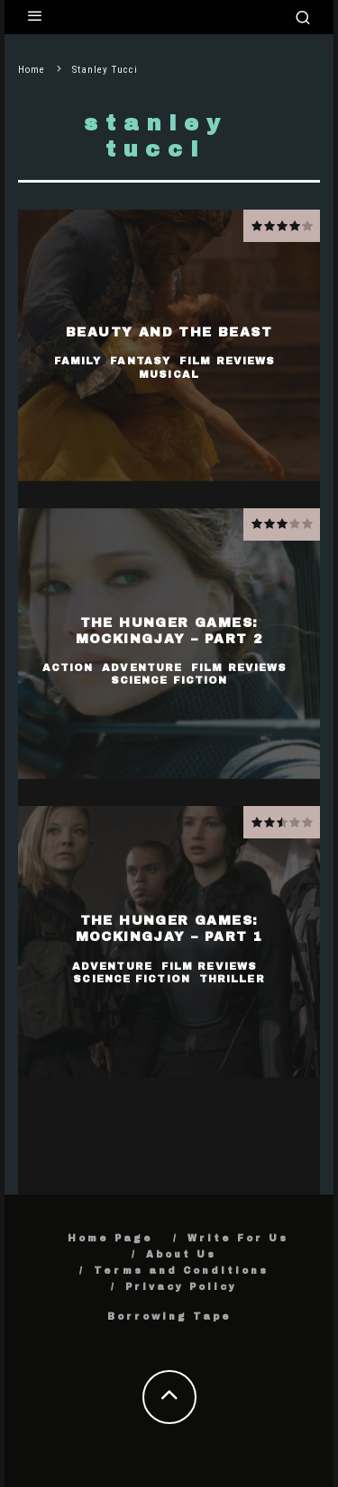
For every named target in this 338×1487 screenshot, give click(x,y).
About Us (181, 1254)
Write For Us (237, 1238)
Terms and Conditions (181, 1271)
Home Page (110, 1238)
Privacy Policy (181, 1287)
